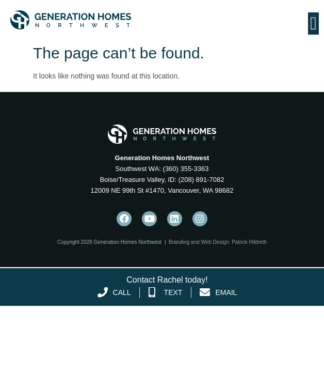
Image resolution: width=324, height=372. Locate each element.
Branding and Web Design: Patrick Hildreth (218, 242)
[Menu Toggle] (313, 23)
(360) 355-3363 (185, 169)
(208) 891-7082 (200, 179)
